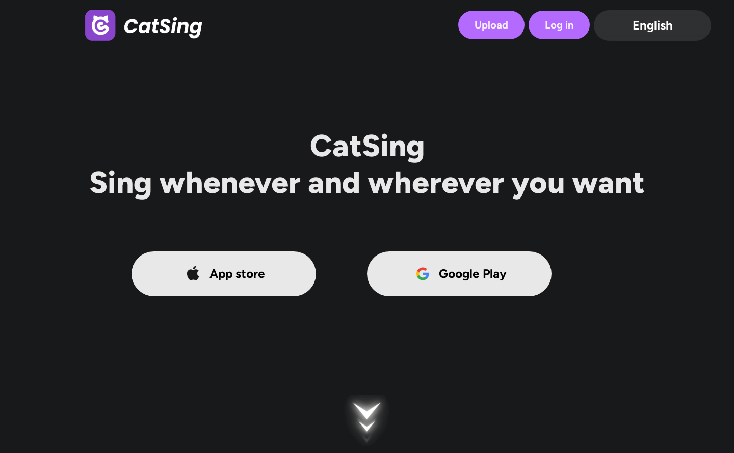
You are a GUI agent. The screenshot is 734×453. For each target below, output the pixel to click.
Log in (559, 25)
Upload (491, 25)
